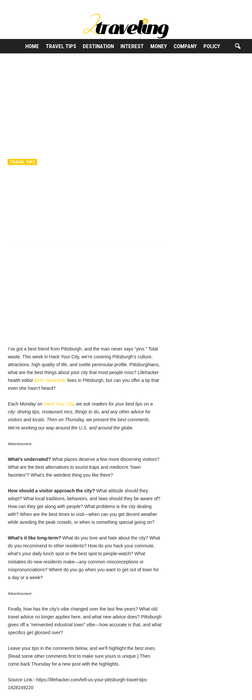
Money (158, 46)
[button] (237, 46)
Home (32, 46)
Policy (211, 46)
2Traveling (24, 190)
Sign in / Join (14, 4)
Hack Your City (59, 404)
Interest (132, 46)
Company (185, 46)
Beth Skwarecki (50, 380)
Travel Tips (61, 46)
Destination (98, 46)
